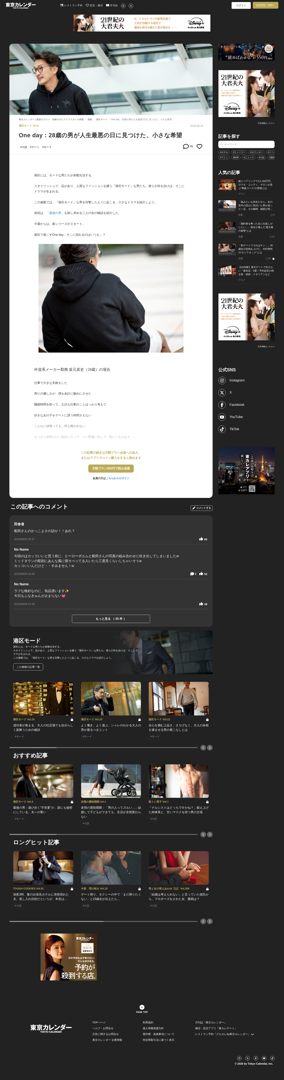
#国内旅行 (274, 157)
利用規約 (148, 1022)
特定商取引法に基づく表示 (158, 1040)
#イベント (273, 152)
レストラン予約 (71, 5)
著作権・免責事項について (158, 1034)
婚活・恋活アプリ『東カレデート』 (216, 1028)
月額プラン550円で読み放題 (111, 468)
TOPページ (99, 1022)
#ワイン (224, 157)
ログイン (241, 5)
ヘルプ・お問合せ (102, 1028)
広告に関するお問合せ (105, 1034)
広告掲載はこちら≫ (266, 123)
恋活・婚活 (94, 5)
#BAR (236, 157)
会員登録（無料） (265, 5)
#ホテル (224, 152)
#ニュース (249, 157)
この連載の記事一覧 (28, 666)
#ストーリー (239, 152)
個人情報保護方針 (153, 1028)
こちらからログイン (117, 478)
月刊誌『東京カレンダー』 (211, 1022)
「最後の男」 (55, 213)
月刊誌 (112, 5)
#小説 (262, 157)
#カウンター (256, 152)
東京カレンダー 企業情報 (107, 1040)
